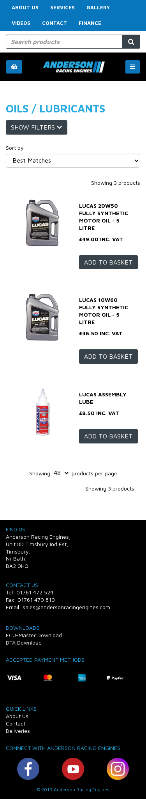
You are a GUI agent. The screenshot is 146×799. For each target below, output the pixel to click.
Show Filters (36, 127)
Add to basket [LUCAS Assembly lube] (108, 436)
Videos (21, 23)
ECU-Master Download (34, 635)
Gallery (98, 7)
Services (62, 7)
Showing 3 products (115, 182)
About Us (25, 7)
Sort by (15, 147)
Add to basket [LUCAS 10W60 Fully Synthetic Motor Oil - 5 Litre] (108, 356)
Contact (54, 23)
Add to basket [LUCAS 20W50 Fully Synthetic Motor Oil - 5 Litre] (108, 262)
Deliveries (18, 730)
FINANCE (90, 23)
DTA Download (24, 642)
